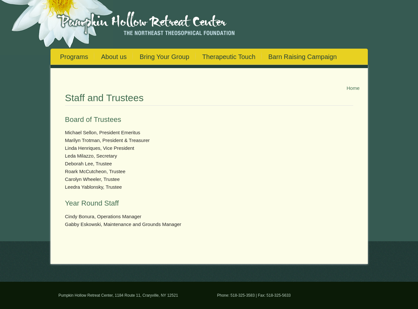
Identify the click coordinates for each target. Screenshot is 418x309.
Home (352, 88)
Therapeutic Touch (228, 56)
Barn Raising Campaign (302, 56)
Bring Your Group (164, 56)
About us (114, 56)
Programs (74, 56)
